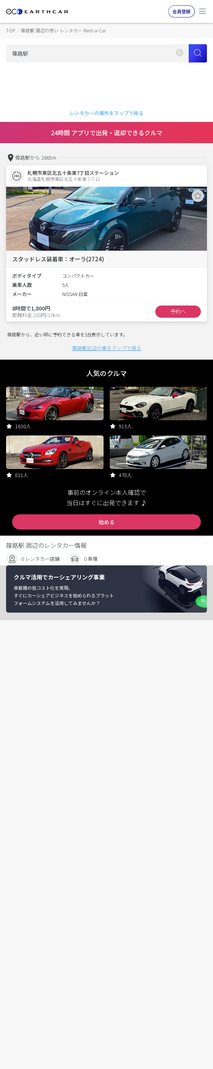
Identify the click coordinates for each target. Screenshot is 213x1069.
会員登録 (181, 11)
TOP (10, 30)
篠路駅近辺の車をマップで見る (106, 348)
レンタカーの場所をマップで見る (106, 113)
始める (107, 522)
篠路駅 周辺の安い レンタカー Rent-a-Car (63, 30)
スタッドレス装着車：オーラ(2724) (58, 259)
